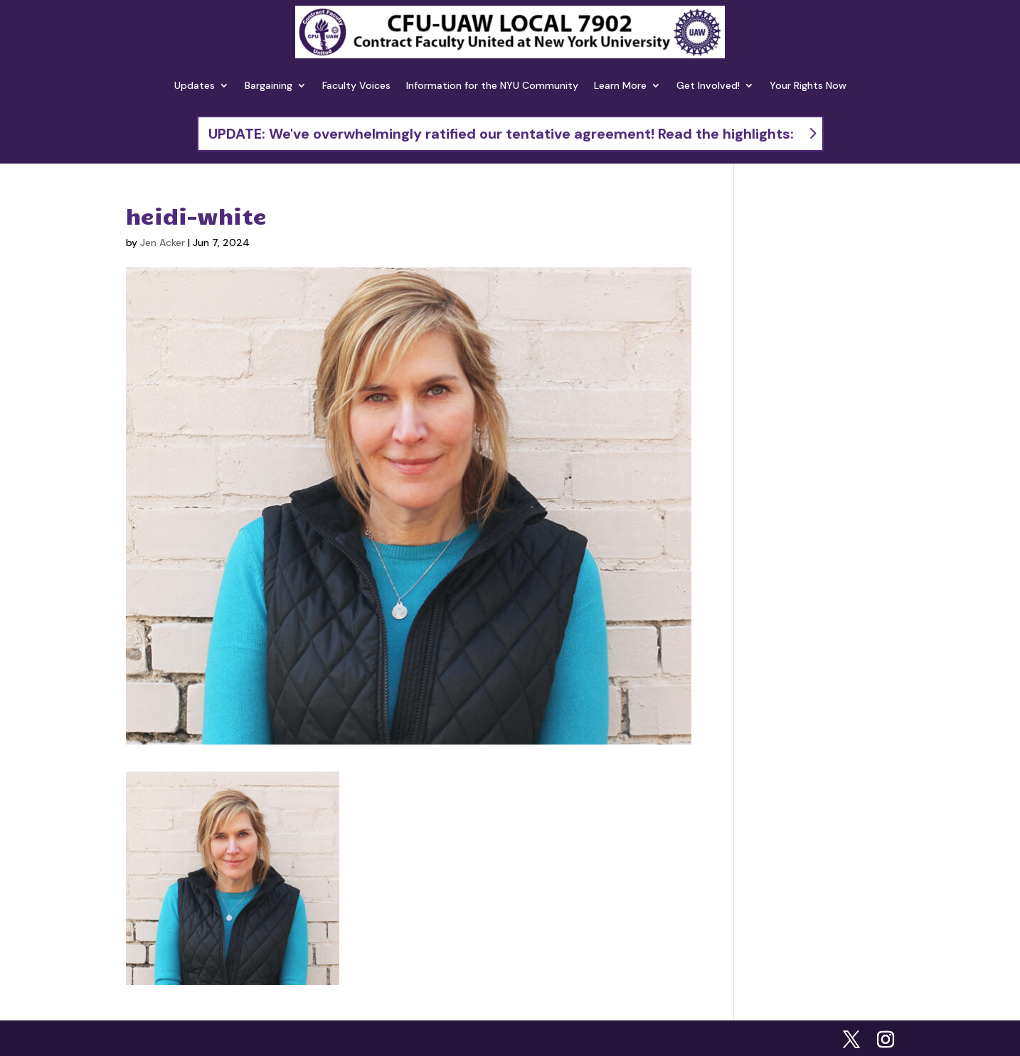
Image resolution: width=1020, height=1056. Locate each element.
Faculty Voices (356, 85)
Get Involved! (708, 85)
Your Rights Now (808, 85)
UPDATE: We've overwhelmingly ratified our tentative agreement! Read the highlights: (501, 133)
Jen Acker (162, 242)
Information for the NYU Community (492, 85)
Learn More (620, 85)
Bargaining (268, 85)
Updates (194, 85)
